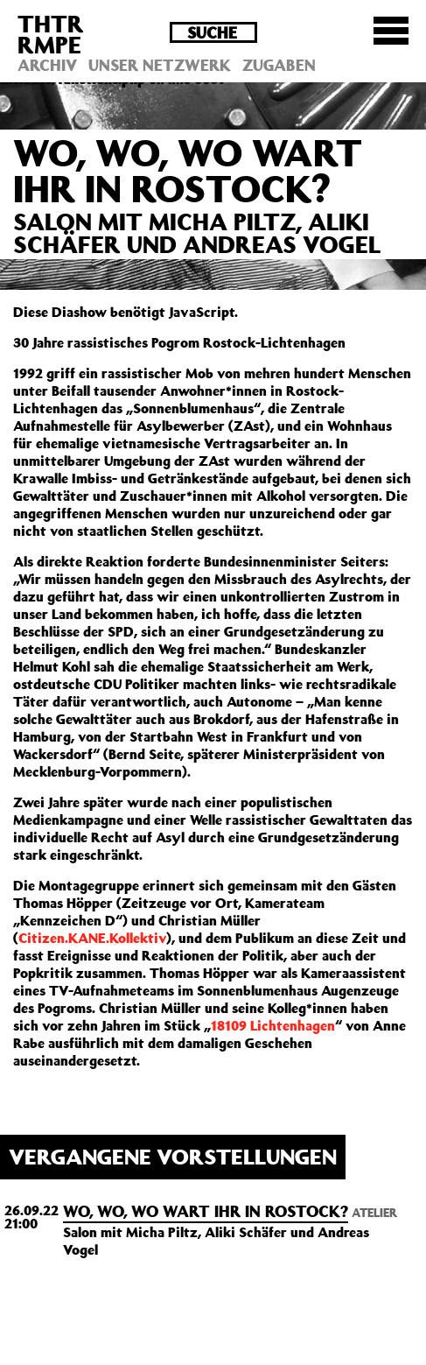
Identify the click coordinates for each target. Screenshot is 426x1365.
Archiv (47, 64)
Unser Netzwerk (159, 64)
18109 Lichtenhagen (273, 1025)
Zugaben (279, 64)
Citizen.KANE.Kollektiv (92, 937)
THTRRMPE (50, 34)
